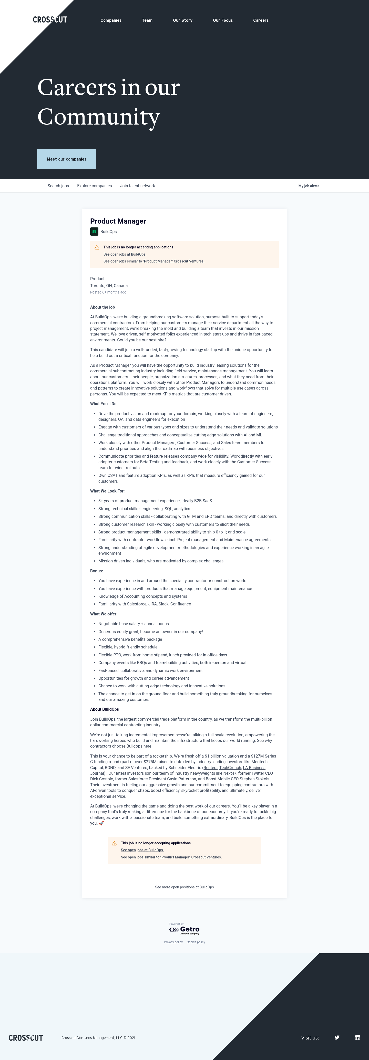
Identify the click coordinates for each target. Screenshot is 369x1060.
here (147, 746)
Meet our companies (66, 159)
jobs (58, 185)
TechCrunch (230, 767)
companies (94, 185)
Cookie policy (196, 942)
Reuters (211, 767)
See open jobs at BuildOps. (125, 254)
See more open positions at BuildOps (184, 887)
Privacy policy (173, 942)
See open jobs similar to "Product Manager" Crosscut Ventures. (154, 261)
